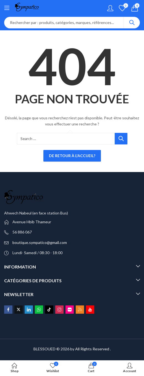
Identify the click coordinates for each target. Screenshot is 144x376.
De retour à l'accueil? (72, 155)
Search (132, 22)
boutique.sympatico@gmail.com (39, 242)
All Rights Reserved (92, 349)
